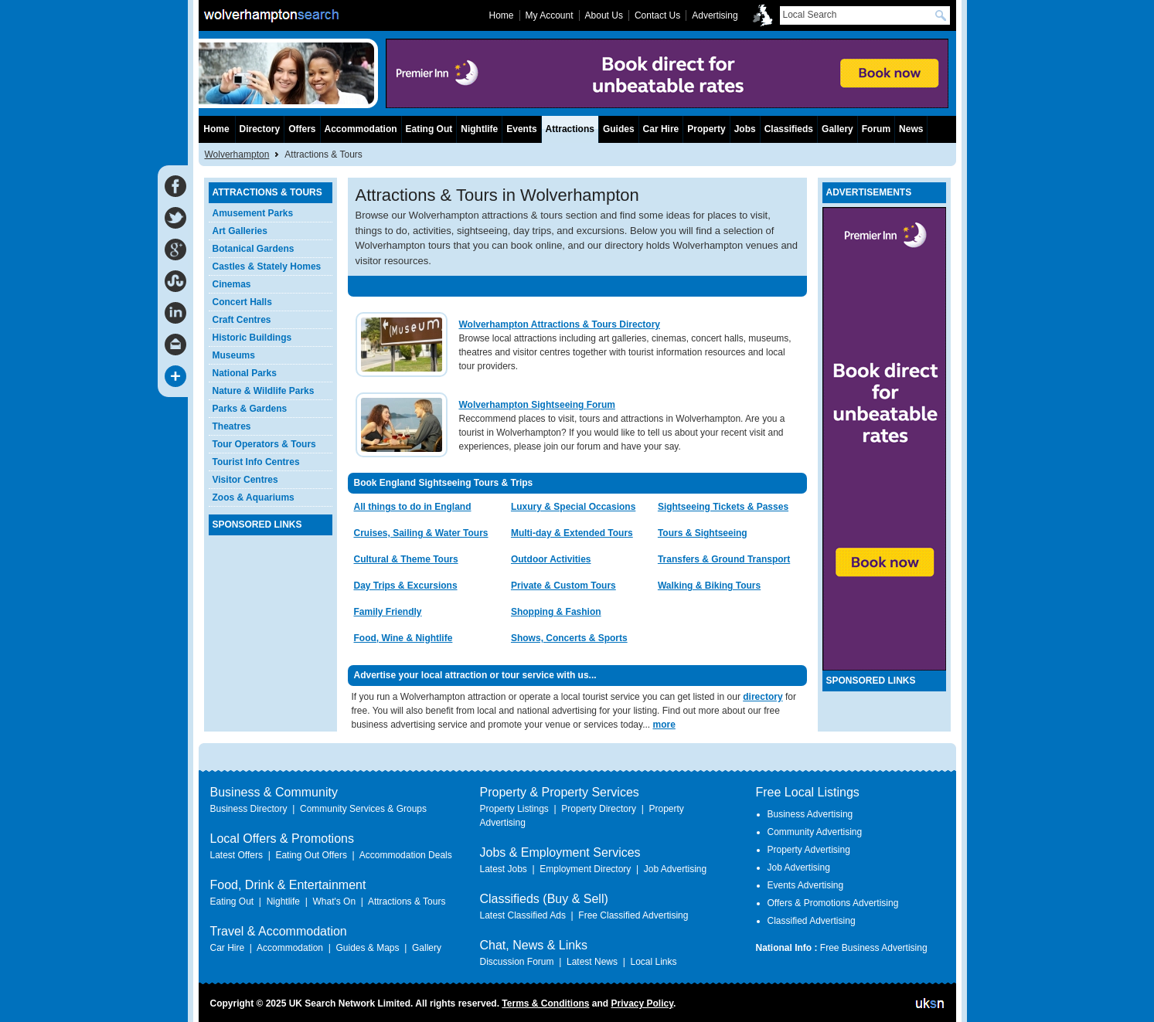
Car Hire (661, 129)
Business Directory (249, 808)
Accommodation (361, 129)
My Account (550, 15)
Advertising (714, 15)
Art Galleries (240, 231)
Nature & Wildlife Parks (264, 390)
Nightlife (479, 129)
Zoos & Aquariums (253, 497)
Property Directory (598, 808)
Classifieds (788, 129)
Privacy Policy (642, 1003)
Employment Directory (585, 869)
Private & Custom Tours (563, 585)
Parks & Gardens (250, 408)
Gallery (837, 129)
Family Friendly (388, 611)
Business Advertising (810, 814)
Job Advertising (675, 869)
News (911, 129)
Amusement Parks (253, 213)
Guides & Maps (367, 947)
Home (216, 129)
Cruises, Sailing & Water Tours (421, 533)
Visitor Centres (245, 479)
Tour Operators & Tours (264, 444)
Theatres (232, 426)
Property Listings (514, 808)
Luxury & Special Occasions (573, 506)
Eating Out (429, 129)
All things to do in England (412, 506)
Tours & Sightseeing (702, 533)
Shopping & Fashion (556, 611)
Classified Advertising (812, 920)
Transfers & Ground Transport (724, 559)
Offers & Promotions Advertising (833, 903)
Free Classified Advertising (633, 915)
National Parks (245, 373)
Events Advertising (806, 885)
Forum (876, 129)
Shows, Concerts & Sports (569, 638)
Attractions (570, 129)
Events (521, 129)
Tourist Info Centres (256, 462)
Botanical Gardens (253, 248)
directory (762, 696)
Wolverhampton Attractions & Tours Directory (559, 324)
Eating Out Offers (311, 855)
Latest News (592, 961)
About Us (604, 15)
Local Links (653, 961)
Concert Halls (242, 302)
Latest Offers (236, 855)
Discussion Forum (517, 961)
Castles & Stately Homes (267, 266)
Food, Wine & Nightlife (403, 638)
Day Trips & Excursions (406, 585)
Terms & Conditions (545, 1003)
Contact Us (657, 15)
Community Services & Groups (363, 808)
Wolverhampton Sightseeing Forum (537, 404)
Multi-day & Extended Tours (572, 533)
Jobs (745, 129)
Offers (301, 129)
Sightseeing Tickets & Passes (723, 506)
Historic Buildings (252, 337)
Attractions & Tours (407, 901)
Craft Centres (242, 319)
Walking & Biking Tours (709, 585)
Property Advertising (809, 849)
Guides (619, 129)
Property (706, 129)
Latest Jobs (503, 869)
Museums (234, 355)
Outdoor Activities (551, 559)
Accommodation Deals (405, 855)
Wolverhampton (237, 154)
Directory (260, 129)
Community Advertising (815, 832)
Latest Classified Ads (523, 915)
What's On (334, 901)
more (663, 724)
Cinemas (232, 284)
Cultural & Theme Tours (406, 559)
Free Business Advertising (874, 947)
